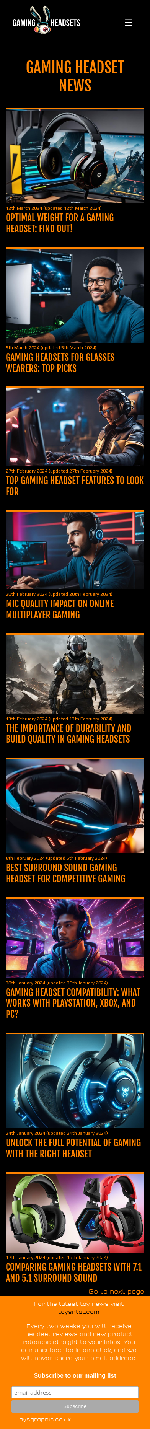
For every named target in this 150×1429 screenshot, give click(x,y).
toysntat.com (78, 1312)
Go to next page (116, 1291)
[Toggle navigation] (127, 20)
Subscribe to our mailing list (75, 1375)
